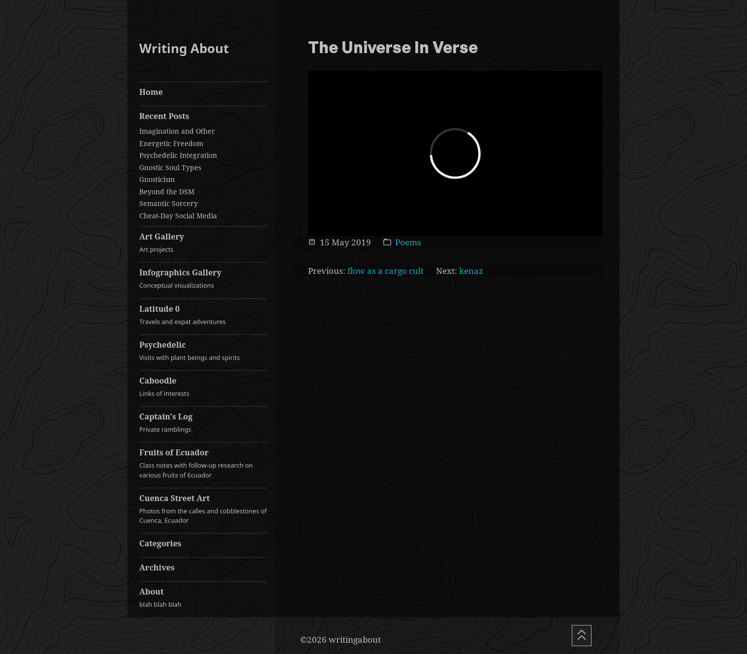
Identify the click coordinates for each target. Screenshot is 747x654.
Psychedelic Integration (178, 155)
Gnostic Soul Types (170, 167)
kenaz (471, 270)
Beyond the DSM (166, 191)
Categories (160, 543)
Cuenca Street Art (203, 509)
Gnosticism (157, 179)
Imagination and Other (177, 131)
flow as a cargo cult (385, 270)
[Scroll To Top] (581, 635)
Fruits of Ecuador (203, 463)
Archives (157, 567)
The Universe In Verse (393, 48)
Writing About (184, 48)
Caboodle (203, 386)
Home (151, 92)
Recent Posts (164, 116)
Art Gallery (203, 242)
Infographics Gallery (203, 278)
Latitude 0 (203, 315)
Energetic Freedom (171, 143)
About (203, 597)
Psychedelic (203, 350)
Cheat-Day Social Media (178, 215)
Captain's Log (203, 422)
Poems (408, 242)
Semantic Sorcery (168, 203)
